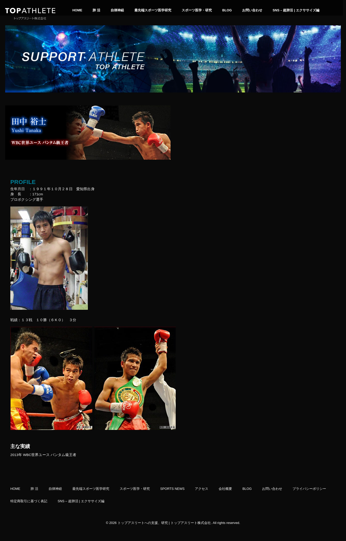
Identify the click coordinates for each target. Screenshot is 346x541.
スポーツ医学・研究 (197, 10)
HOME (77, 10)
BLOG (227, 10)
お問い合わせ (252, 10)
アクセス (201, 489)
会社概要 (225, 489)
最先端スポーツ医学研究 (152, 10)
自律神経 (117, 10)
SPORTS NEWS (172, 489)
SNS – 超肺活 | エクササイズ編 (296, 10)
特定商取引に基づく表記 (28, 501)
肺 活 (96, 10)
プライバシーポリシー (309, 489)
